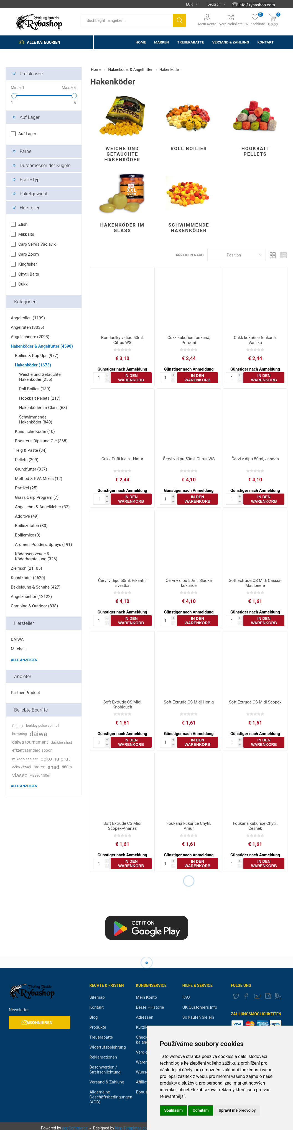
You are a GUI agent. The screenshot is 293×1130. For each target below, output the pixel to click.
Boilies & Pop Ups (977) (36, 355)
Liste (283, 255)
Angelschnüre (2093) (30, 336)
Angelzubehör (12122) (31, 596)
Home (96, 69)
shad (53, 767)
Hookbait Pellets (255, 151)
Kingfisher (27, 264)
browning (19, 734)
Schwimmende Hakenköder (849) (35, 420)
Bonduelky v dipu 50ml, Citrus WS (122, 340)
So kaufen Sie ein (198, 1017)
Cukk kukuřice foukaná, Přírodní (188, 340)
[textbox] (127, 20)
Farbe (25, 151)
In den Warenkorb (131, 377)
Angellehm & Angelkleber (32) (42, 506)
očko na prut (55, 759)
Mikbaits (26, 234)
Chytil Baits (28, 274)
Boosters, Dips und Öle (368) (41, 440)
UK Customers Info (199, 1007)
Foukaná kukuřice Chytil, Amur (188, 826)
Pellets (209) (27, 459)
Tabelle (273, 255)
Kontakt (97, 1007)
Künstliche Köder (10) (35, 431)
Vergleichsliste (231, 24)
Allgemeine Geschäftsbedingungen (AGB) (111, 1097)
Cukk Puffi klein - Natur (122, 458)
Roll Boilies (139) (34, 388)
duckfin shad (61, 742)
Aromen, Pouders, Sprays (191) (43, 544)
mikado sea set (25, 759)
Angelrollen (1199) (28, 317)
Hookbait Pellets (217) (39, 398)
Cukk (22, 284)
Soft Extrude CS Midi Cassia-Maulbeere (255, 583)
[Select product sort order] (236, 255)
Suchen (179, 20)
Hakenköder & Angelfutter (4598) (42, 346)
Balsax (17, 725)
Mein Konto (207, 24)
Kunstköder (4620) (28, 577)
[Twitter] (236, 996)
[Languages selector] (214, 4)
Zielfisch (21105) (26, 568)
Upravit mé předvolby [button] (237, 1110)
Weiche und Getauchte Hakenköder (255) (40, 377)
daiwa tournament (30, 742)
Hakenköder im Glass (122, 227)
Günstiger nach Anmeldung (122, 369)
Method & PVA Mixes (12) (38, 478)
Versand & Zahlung (107, 1082)
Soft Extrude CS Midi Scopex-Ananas (122, 826)
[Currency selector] (190, 4)
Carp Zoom (28, 254)
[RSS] (278, 996)
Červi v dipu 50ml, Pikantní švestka (122, 583)
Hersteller (30, 207)
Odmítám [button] (201, 1110)
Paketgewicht (33, 193)
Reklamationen (103, 1057)
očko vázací (21, 767)
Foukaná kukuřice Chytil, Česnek (255, 826)
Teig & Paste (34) (31, 450)
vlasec (19, 775)
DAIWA (17, 639)
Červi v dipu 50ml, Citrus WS (189, 458)
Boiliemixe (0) (27, 535)
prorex (39, 767)
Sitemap (97, 997)
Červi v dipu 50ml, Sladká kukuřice (189, 583)
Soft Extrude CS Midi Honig (189, 702)
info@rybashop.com (257, 4)
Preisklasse (31, 73)
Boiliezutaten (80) (31, 525)
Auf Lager (30, 117)
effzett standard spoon (32, 750)
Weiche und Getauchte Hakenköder (123, 154)
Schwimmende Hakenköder (188, 227)
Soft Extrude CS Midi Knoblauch (122, 705)
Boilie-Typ (30, 179)
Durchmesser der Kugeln (45, 165)
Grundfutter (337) (31, 469)
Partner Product (25, 692)
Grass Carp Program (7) (37, 497)
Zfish (22, 224)
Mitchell (18, 648)
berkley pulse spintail (42, 725)
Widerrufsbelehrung (108, 1047)
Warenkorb (146, 1062)
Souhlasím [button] (173, 1110)
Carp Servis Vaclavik (37, 244)
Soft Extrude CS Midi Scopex (255, 702)
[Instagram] (267, 996)
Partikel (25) (26, 488)
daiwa (38, 734)
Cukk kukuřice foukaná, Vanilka (255, 340)
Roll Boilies (188, 148)
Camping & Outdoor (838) (34, 605)
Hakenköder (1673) (33, 365)
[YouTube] (257, 996)
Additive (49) (27, 516)
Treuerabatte (101, 1037)
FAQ (186, 997)
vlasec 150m (40, 775)
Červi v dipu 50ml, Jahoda (255, 458)
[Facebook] (246, 996)
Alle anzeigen (24, 660)
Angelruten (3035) (27, 327)
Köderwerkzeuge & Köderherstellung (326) (36, 556)
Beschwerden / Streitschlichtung (105, 1070)
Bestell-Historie (150, 1007)
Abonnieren (39, 1022)
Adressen (144, 1017)
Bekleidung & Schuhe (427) (35, 587)
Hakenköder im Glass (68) (43, 407)
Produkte (98, 1027)
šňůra (67, 767)
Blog (94, 1017)
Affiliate (143, 1082)
